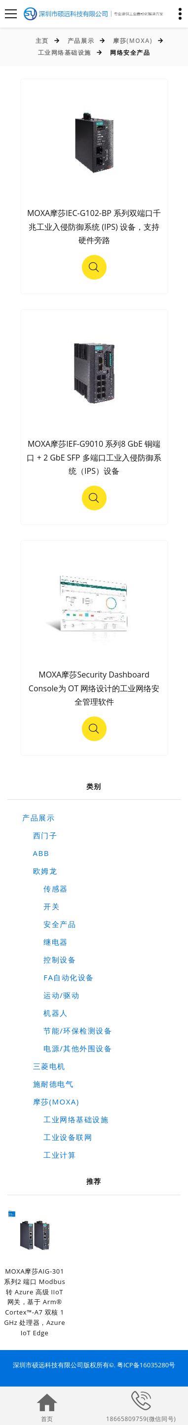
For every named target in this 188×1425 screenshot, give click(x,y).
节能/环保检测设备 (67, 1030)
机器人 (45, 1013)
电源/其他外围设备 (67, 1048)
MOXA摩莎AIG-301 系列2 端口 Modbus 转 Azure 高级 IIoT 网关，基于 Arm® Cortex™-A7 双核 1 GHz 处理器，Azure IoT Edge (34, 1302)
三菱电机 (44, 1066)
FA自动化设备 (58, 977)
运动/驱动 (50, 995)
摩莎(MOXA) (132, 40)
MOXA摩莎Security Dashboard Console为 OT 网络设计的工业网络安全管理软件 (94, 688)
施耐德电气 (48, 1084)
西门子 (39, 835)
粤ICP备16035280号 (146, 1364)
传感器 (45, 888)
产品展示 (81, 40)
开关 (41, 906)
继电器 (45, 942)
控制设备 (49, 959)
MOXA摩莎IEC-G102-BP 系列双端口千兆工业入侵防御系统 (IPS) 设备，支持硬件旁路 (94, 227)
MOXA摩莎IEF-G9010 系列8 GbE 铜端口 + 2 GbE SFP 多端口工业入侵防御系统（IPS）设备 (94, 457)
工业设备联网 (57, 1137)
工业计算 (49, 1155)
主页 (42, 40)
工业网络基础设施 (64, 52)
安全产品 (49, 924)
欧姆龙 (39, 871)
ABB (35, 853)
